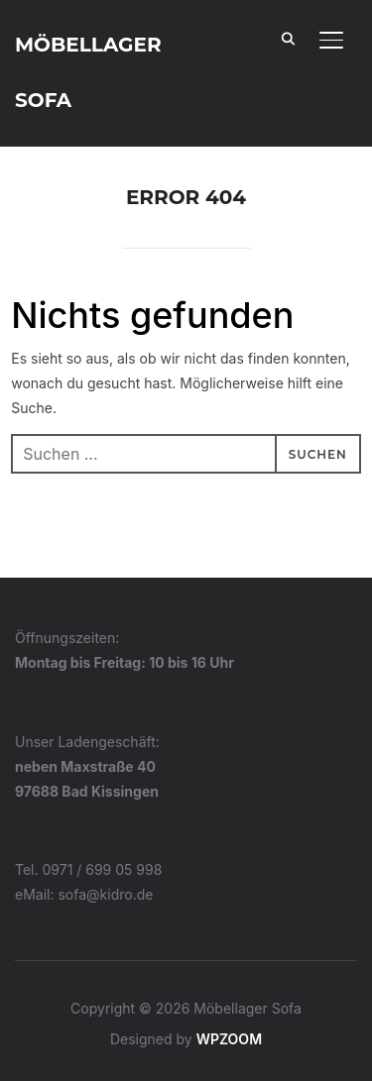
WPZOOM (229, 1038)
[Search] (288, 37)
